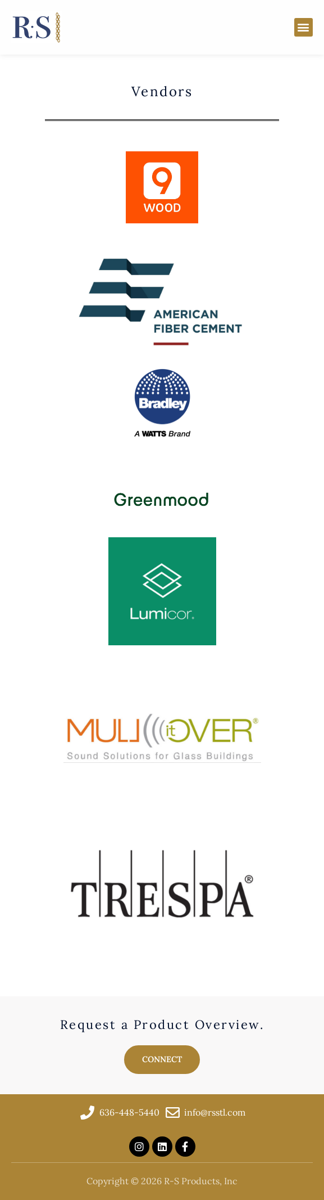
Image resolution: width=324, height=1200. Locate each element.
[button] (303, 27)
